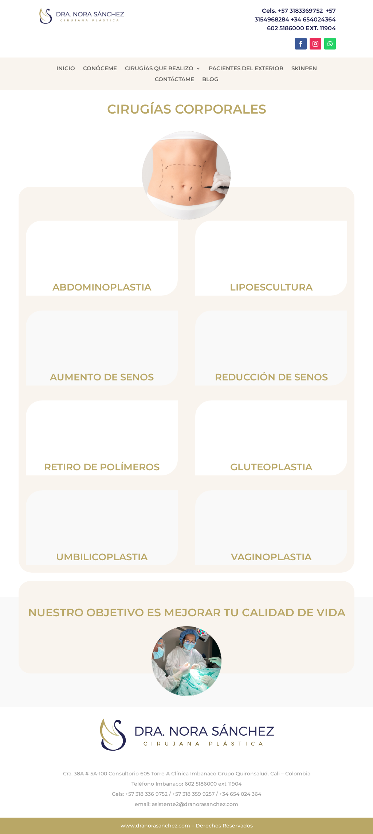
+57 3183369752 (300, 10)
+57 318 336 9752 (146, 794)
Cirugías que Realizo (159, 69)
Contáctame (174, 80)
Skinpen (304, 69)
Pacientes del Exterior (246, 69)
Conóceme (100, 69)
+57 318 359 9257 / (195, 794)
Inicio (65, 69)
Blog (210, 80)
